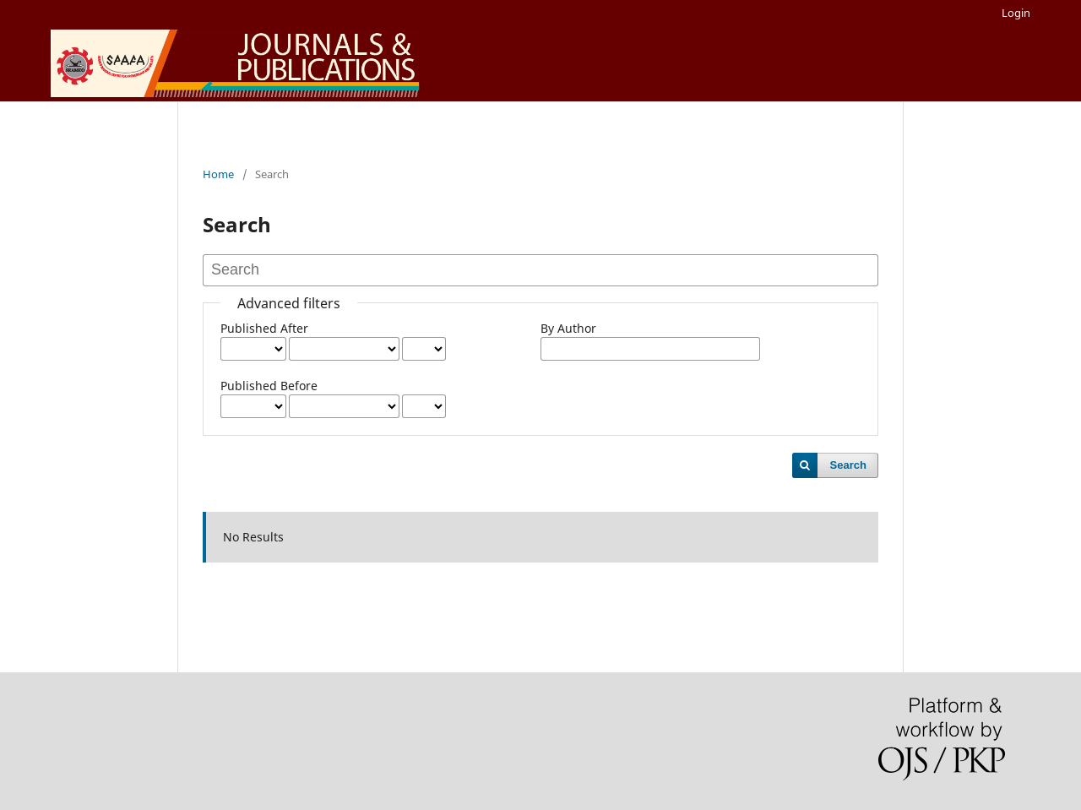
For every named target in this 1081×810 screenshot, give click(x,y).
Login (1016, 12)
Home (218, 174)
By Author (568, 328)
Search (848, 465)
